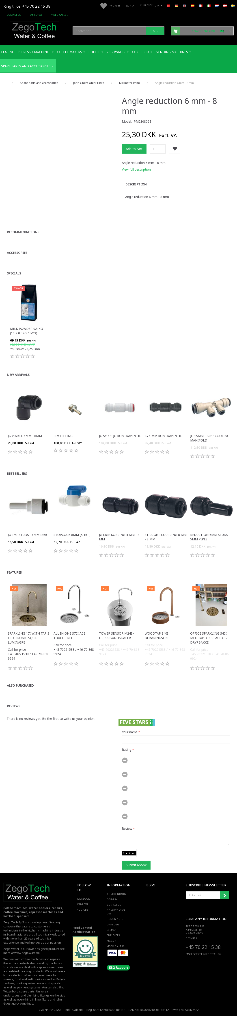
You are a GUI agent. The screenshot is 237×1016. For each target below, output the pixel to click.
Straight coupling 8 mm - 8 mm (166, 537)
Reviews (13, 706)
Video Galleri (59, 14)
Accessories (17, 252)
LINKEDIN (82, 904)
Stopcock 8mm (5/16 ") (72, 535)
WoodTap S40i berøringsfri (156, 635)
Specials (14, 273)
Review (127, 828)
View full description (136, 169)
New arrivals (18, 374)
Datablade (113, 924)
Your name (130, 732)
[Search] (155, 30)
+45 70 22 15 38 (203, 947)
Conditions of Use (116, 912)
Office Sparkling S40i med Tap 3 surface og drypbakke (208, 637)
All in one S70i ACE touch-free (69, 635)
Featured (14, 572)
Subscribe (224, 895)
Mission (111, 940)
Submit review (136, 865)
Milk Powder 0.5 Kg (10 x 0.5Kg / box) (26, 330)
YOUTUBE (82, 909)
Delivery (112, 899)
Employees (36, 14)
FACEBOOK (82, 898)
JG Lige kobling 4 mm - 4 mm (119, 537)
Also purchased (20, 685)
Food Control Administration (84, 930)
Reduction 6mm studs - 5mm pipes (210, 537)
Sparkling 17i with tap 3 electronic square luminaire (28, 637)
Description (136, 184)
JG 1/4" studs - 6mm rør (27, 535)
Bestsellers (17, 473)
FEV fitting (63, 436)
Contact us (14, 14)
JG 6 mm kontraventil (163, 436)
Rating (126, 749)
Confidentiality (116, 894)
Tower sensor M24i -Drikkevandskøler (116, 635)
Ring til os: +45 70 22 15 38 (26, 6)
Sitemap (111, 929)
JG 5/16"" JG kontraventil (120, 436)
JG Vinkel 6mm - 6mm (25, 436)
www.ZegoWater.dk (27, 953)
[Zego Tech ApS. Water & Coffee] (34, 30)
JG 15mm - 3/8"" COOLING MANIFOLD (209, 438)
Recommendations (23, 232)
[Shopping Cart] (202, 31)
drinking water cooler (30, 983)
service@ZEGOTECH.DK (207, 954)
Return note (115, 918)
